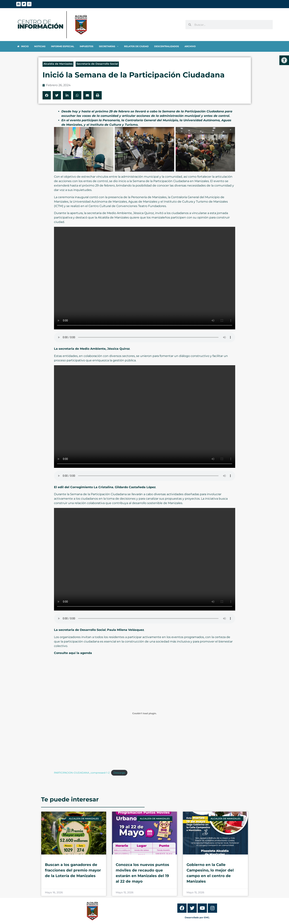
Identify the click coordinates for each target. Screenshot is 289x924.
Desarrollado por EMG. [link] (197, 917)
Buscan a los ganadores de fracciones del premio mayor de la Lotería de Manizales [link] (73, 870)
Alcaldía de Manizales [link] (57, 63)
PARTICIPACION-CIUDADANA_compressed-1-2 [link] (81, 772)
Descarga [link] (119, 772)
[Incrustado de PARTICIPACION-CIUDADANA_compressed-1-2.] (144, 713)
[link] (284, 60)
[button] (47, 95)
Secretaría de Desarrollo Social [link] (97, 63)
